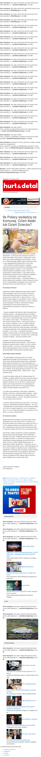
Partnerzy (6, 755)
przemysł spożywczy (22, 482)
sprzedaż (32, 478)
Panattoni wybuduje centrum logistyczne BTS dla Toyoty (20, 636)
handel (5, 480)
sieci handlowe (33, 482)
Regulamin (7, 751)
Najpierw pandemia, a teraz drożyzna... (25, 212)
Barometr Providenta (12, 478)
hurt (21, 480)
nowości (12, 482)
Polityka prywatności (10, 749)
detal (25, 480)
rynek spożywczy (24, 478)
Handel (7, 207)
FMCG (17, 480)
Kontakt (6, 753)
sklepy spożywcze (9, 483)
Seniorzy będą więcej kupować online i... (19, 210)
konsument (11, 480)
